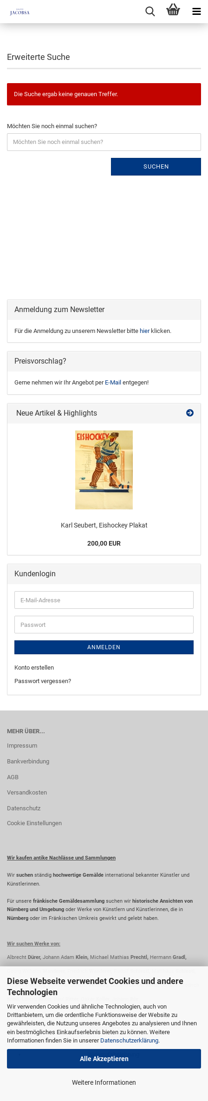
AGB (13, 777)
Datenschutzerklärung (129, 1040)
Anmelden (104, 647)
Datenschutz (23, 808)
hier (145, 330)
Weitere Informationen (104, 1082)
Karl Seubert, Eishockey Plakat (104, 525)
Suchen (156, 166)
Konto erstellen (34, 667)
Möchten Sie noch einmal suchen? (52, 126)
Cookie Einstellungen (34, 823)
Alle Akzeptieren (104, 1058)
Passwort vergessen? (42, 681)
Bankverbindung (28, 761)
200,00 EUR (104, 543)
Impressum (22, 745)
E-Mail (113, 382)
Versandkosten (27, 792)
